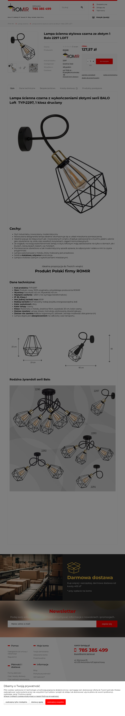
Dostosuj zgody (37, 702)
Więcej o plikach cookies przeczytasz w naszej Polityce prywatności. (31, 696)
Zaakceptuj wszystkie (55, 702)
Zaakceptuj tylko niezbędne (16, 702)
